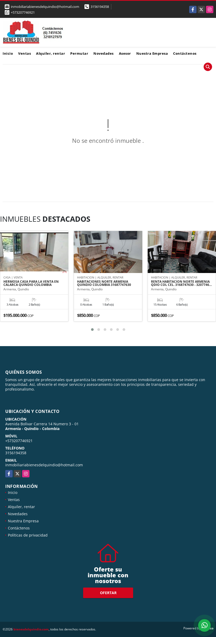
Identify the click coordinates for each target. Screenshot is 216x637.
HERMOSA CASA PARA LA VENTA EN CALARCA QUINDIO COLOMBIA (31, 283)
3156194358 (100, 6)
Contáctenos (185, 53)
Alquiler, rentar (50, 53)
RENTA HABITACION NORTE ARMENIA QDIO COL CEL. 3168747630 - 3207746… (181, 283)
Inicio (8, 53)
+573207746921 (23, 12)
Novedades (103, 53)
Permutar (79, 53)
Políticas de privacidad (28, 535)
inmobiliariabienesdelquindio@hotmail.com (44, 464)
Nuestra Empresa (152, 53)
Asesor (125, 53)
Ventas (24, 53)
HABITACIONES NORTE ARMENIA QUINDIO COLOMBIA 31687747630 (104, 283)
